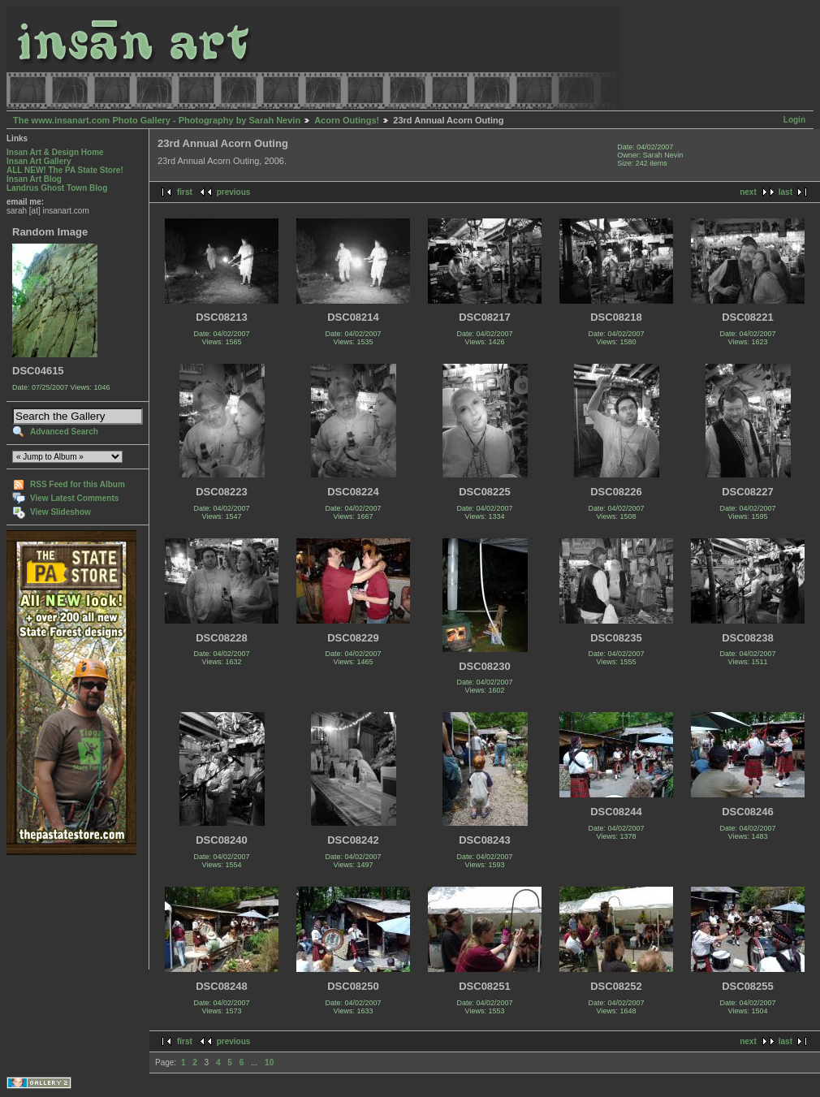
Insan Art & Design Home (55, 152)
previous (234, 192)
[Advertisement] (57, 912)
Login (794, 119)
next (748, 192)
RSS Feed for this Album (77, 484)
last (785, 192)
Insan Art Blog (34, 179)
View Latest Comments (74, 498)
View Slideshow (60, 511)
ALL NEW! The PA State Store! (64, 170)
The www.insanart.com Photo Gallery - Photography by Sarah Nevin (156, 120)
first (184, 192)
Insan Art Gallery (38, 161)
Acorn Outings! (346, 120)
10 (269, 1062)
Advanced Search (64, 431)
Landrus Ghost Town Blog (56, 188)
